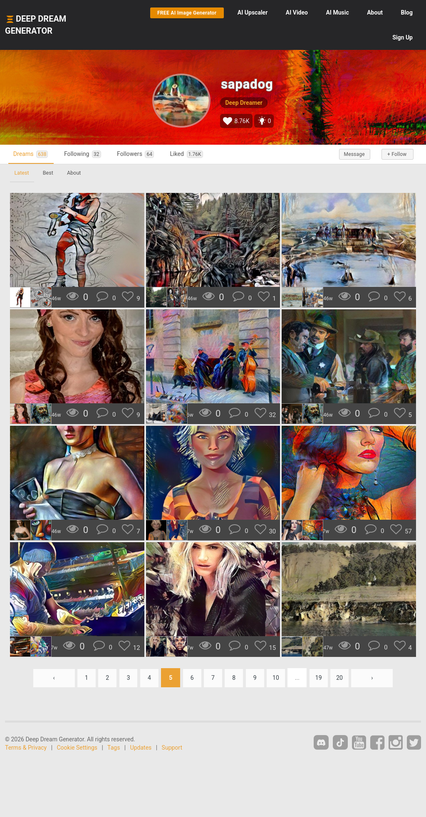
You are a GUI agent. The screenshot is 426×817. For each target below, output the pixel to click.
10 (278, 677)
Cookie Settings (77, 747)
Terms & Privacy (26, 747)
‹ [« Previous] (49, 677)
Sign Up (402, 37)
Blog (407, 12)
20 (344, 677)
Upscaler (252, 12)
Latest (22, 173)
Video (297, 12)
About (375, 12)
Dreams (32, 154)
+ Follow (396, 154)
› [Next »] (377, 677)
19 (322, 677)
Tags (113, 747)
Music (337, 12)
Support (172, 747)
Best (50, 173)
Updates (141, 747)
